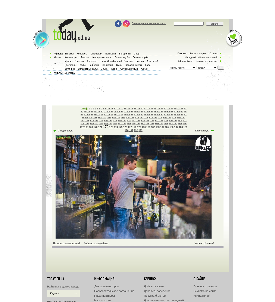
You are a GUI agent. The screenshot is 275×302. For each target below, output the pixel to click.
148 (101, 123)
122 (87, 120)
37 (92, 111)
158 (147, 123)
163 (170, 123)
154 (129, 123)
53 (145, 111)
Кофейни (94, 65)
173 (111, 127)
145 (87, 123)
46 (122, 111)
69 (92, 114)
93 (172, 114)
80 (128, 114)
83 (138, 114)
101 (95, 117)
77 (118, 114)
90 (161, 114)
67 (85, 114)
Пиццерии (107, 65)
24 (155, 108)
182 (153, 127)
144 (82, 123)
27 (165, 108)
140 (170, 120)
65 (185, 111)
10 (108, 108)
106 (118, 117)
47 (125, 111)
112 (146, 117)
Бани (114, 68)
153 (124, 123)
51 (138, 111)
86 (148, 114)
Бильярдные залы (88, 68)
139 (166, 120)
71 (98, 114)
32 (182, 108)
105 (114, 117)
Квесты (140, 61)
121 (82, 120)
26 (161, 108)
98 (83, 117)
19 (138, 108)
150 (110, 123)
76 (115, 114)
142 (180, 120)
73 (105, 114)
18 (135, 108)
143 (185, 120)
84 (142, 114)
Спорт (137, 53)
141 (175, 120)
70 (95, 114)
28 (168, 108)
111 (141, 117)
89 (158, 114)
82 (135, 114)
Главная (181, 53)
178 (134, 127)
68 (88, 114)
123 (92, 120)
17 (132, 108)
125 (101, 120)
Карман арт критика (206, 61)
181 (148, 127)
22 (148, 108)
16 (128, 108)
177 (130, 127)
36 (88, 111)
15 (125, 108)
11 (111, 108)
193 (140, 130)
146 (92, 123)
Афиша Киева (185, 61)
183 (158, 127)
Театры (85, 57)
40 (102, 111)
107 (123, 117)
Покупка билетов (155, 295)
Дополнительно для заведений (164, 300)
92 (168, 114)
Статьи (214, 53)
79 (125, 114)
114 (155, 117)
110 (137, 117)
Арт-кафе (92, 61)
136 (152, 120)
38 (95, 111)
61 (172, 111)
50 (135, 111)
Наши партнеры (104, 295)
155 (133, 123)
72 (102, 114)
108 (127, 117)
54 (148, 111)
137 (157, 120)
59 (165, 111)
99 (86, 117)
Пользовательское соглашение (114, 291)
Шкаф (84, 108)
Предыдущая (65, 130)
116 (165, 117)
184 (162, 127)
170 (95, 127)
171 (100, 127)
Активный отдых (129, 68)
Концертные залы (101, 57)
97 (185, 114)
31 (178, 108)
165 (180, 123)
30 (175, 108)
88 (155, 114)
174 (116, 127)
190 (126, 130)
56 (155, 111)
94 (175, 114)
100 (90, 117)
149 (106, 123)
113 (151, 117)
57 (158, 111)
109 (132, 117)
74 (108, 114)
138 (161, 120)
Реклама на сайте (204, 291)
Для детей (152, 61)
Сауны (104, 68)
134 (143, 120)
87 (152, 114)
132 (133, 120)
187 (176, 127)
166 (185, 123)
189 (185, 127)
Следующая (202, 130)
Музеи (68, 61)
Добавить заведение (157, 291)
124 (96, 120)
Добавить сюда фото (96, 243)
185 (167, 127)
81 (132, 114)
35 (85, 111)
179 (139, 127)
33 (185, 108)
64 (182, 111)
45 (118, 111)
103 (104, 117)
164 (175, 123)
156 (138, 123)
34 (82, 111)
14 (122, 108)
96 (182, 114)
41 (105, 111)
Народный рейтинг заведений (201, 57)
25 (158, 108)
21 (145, 108)
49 (132, 111)
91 (165, 114)
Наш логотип (102, 300)
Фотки (193, 53)
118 (174, 117)
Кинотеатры (71, 57)
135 (147, 120)
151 (115, 123)
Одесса (54, 293)
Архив (144, 68)
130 (124, 120)
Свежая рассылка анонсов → (149, 23)
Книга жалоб (201, 295)
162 (166, 123)
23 (151, 108)
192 (136, 130)
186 (172, 127)
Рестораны (70, 65)
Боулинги (70, 68)
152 (120, 123)
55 (152, 111)
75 (112, 114)
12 (115, 108)
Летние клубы (122, 57)
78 (122, 114)
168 (86, 127)
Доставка (70, 73)
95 (178, 114)
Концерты (82, 53)
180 (144, 127)
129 (120, 120)
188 (181, 127)
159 (152, 123)
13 (118, 108)
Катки (148, 65)
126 (106, 120)
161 (161, 123)
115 (160, 117)
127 (110, 120)
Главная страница (205, 286)
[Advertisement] (137, 9)
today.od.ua (55, 279)
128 (115, 120)
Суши (119, 65)
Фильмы (69, 53)
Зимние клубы (141, 57)
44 (115, 111)
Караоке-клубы (133, 65)
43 (112, 111)
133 (138, 120)
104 (109, 117)
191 (131, 130)
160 (157, 123)
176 (125, 127)
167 (82, 127)
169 (91, 127)
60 (168, 111)
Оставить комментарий (67, 243)
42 (108, 111)
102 (100, 117)
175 (120, 127)
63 (178, 111)
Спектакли (96, 53)
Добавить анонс (154, 286)
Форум (202, 53)
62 (175, 111)
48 (128, 111)
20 (142, 108)
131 (129, 120)
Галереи (79, 61)
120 (183, 117)
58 (161, 111)
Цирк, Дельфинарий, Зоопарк (116, 61)
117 (169, 117)
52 (142, 111)
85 (145, 114)
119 (179, 117)
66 (82, 114)
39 (98, 111)
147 (96, 123)
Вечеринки (125, 53)
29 (172, 108)
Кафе (83, 65)
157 (143, 123)
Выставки (110, 53)
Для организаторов (106, 286)
